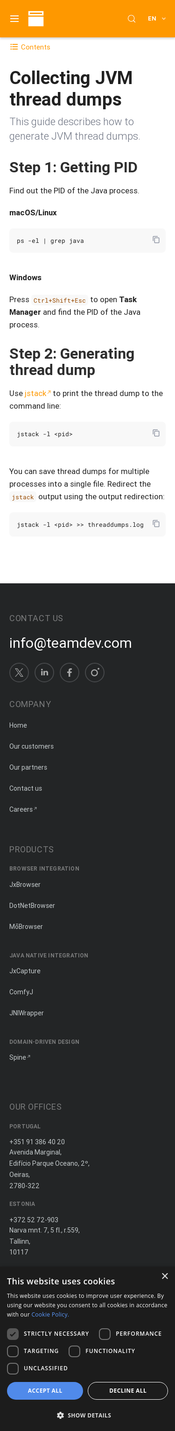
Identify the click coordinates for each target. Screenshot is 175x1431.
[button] (87, 1415)
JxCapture (25, 971)
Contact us (25, 788)
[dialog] (87, 1349)
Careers (21, 809)
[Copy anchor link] (147, 167)
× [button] (164, 1276)
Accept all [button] (45, 1391)
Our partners (28, 767)
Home (18, 725)
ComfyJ (21, 992)
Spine (17, 1057)
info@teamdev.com (70, 643)
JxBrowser (25, 884)
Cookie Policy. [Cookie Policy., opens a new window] (50, 1314)
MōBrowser (26, 926)
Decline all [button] (128, 1391)
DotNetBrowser (32, 905)
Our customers (31, 746)
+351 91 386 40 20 (37, 1142)
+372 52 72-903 (33, 1220)
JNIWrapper (26, 1013)
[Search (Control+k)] (131, 18)
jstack (35, 393)
